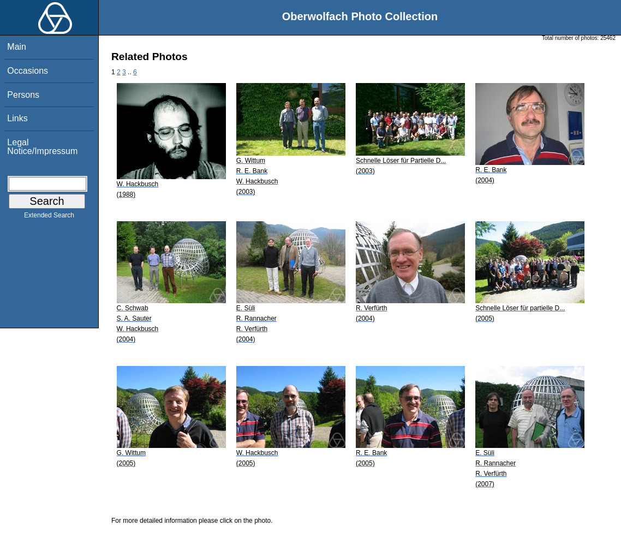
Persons (23, 94)
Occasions (27, 70)
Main (16, 46)
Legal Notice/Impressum (42, 147)
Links (17, 118)
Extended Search (49, 217)
